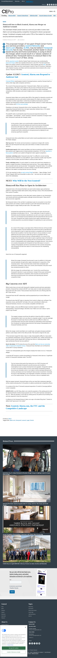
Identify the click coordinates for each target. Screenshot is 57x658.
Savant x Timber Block (22, 15)
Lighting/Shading (31, 614)
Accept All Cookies (14, 648)
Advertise (17, 1)
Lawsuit (24, 420)
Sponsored (3, 616)
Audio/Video (30, 612)
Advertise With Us (4, 624)
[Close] (25, 627)
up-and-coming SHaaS (27, 172)
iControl (32, 420)
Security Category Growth (45, 15)
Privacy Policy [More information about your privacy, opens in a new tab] (10, 644)
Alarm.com (10, 48)
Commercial (30, 608)
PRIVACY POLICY (35, 653)
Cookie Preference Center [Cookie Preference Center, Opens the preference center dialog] (13, 652)
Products (3, 610)
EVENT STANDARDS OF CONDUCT (37, 652)
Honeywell (18, 420)
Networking (30, 606)
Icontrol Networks (32, 46)
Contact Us (31, 637)
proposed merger (10, 63)
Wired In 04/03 (12, 15)
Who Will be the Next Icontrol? (26, 181)
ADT (44, 64)
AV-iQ (23, 1)
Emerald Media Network (7, 1)
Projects (3, 612)
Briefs (2, 608)
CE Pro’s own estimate (22, 104)
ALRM (26, 48)
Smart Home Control (32, 610)
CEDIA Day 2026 (33, 15)
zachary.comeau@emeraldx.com (35, 629)
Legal (27, 420)
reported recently (14, 61)
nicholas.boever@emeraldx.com (35, 635)
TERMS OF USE (28, 653)
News (4, 21)
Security (30, 616)
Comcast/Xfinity (10, 81)
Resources (3, 614)
